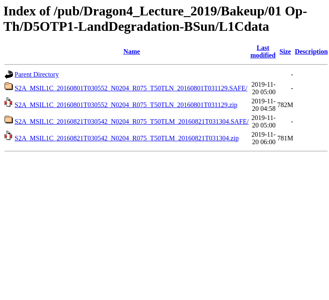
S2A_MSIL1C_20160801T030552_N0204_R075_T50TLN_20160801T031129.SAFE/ (131, 88)
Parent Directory (37, 74)
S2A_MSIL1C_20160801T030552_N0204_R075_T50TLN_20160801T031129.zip (126, 104)
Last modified (262, 51)
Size (285, 51)
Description (311, 51)
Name (131, 51)
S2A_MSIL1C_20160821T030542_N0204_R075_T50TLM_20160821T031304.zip (127, 138)
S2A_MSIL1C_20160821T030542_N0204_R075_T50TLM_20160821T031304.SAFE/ (132, 121)
